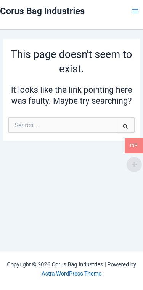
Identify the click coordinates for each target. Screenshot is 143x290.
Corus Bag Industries (42, 11)
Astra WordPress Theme (71, 273)
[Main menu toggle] (135, 11)
